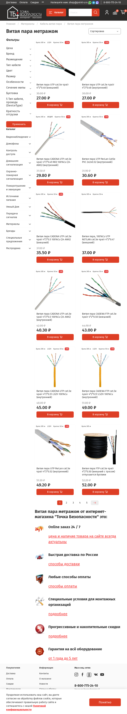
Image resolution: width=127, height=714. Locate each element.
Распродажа (13, 248)
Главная (10, 23)
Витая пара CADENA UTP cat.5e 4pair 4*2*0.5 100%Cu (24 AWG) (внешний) (53, 239)
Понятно (105, 702)
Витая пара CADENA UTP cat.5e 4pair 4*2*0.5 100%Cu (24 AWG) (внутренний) (53, 316)
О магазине (45, 678)
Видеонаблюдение (16, 136)
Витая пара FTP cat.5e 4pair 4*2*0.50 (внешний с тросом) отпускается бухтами (98, 471)
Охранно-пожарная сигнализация (14, 175)
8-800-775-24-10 (112, 2)
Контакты (44, 673)
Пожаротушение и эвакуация (15, 187)
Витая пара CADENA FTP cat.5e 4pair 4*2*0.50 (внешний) (99, 315)
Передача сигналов (12, 215)
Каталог (56, 12)
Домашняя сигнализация (14, 162)
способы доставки (64, 564)
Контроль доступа (11, 152)
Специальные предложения (14, 239)
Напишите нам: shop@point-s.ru (69, 2)
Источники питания (12, 198)
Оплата (23, 2)
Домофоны (12, 143)
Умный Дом (12, 206)
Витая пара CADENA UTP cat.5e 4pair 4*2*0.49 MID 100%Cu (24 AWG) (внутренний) (53, 162)
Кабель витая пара (51, 23)
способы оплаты (62, 586)
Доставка (11, 2)
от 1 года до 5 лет (63, 658)
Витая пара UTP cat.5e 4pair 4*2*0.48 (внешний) (52, 86)
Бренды (10, 230)
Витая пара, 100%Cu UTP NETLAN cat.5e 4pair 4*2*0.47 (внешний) (98, 239)
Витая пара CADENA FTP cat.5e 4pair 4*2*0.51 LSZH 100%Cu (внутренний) (99, 394)
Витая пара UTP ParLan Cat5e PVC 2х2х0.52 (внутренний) (98, 160)
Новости (43, 684)
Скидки (34, 2)
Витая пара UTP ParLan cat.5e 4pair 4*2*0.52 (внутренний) (53, 470)
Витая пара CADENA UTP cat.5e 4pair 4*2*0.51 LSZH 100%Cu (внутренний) (53, 394)
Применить (18, 124)
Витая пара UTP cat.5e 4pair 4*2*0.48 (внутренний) (98, 86)
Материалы (27, 23)
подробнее (57, 614)
